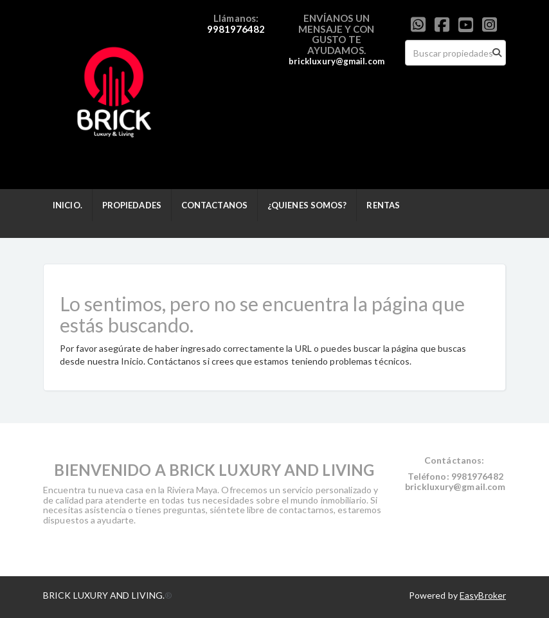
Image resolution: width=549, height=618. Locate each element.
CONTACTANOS (214, 205)
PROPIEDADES (131, 205)
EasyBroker (483, 595)
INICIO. (67, 205)
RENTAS (383, 205)
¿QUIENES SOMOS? (307, 205)
